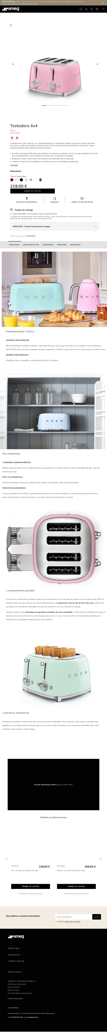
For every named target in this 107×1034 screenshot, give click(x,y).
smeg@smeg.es (33, 1019)
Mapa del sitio (13, 992)
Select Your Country (14, 974)
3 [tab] (55, 104)
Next (100, 859)
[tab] (14, 244)
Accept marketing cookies (45, 784)
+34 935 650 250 (16, 1019)
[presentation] (24, 750)
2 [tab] (49, 104)
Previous (6, 859)
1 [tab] (44, 104)
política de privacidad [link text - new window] (72, 924)
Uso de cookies (14, 989)
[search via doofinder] (80, 9)
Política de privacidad (17, 986)
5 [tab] (66, 104)
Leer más (14, 165)
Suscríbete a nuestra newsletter (23, 918)
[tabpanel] (55, 62)
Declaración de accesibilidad (20, 995)
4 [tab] (60, 104)
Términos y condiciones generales (22, 983)
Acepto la (68, 924)
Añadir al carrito (32, 191)
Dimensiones (15, 171)
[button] (10, 25)
